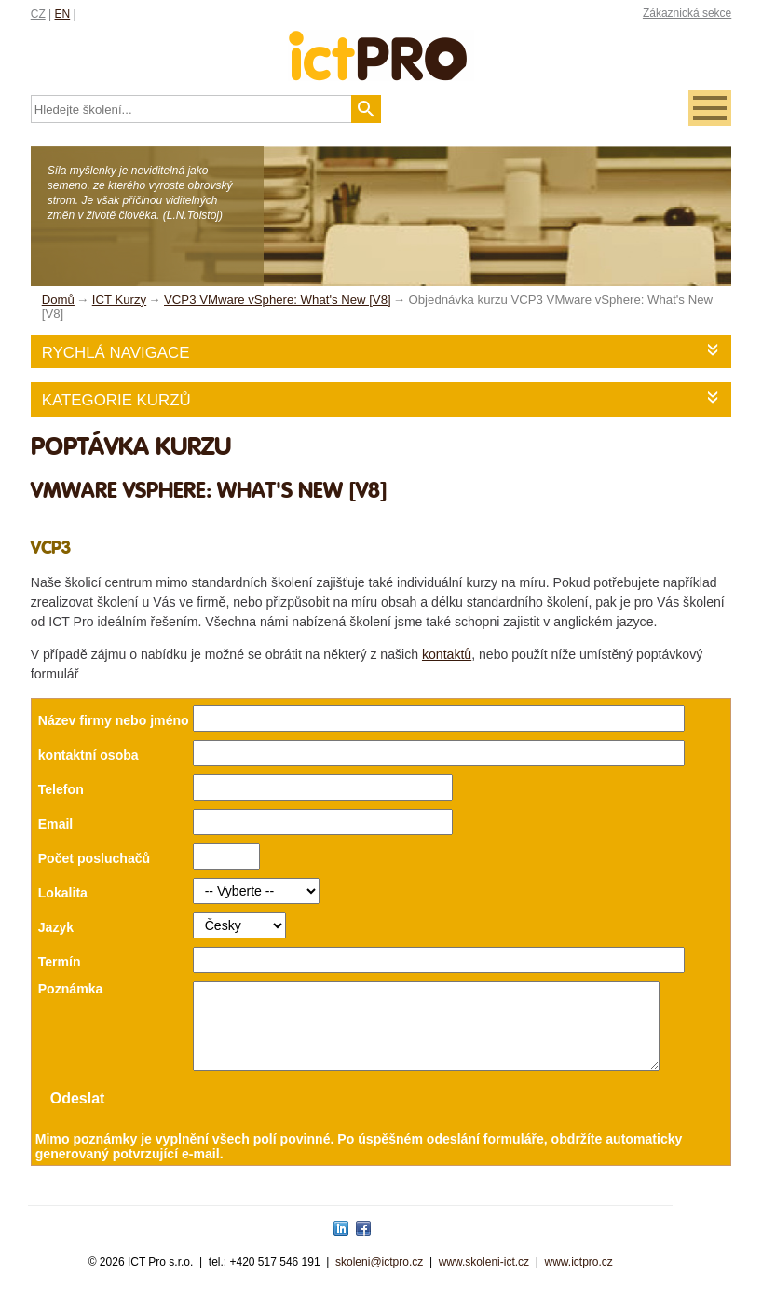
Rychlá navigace (116, 353)
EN (63, 14)
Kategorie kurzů (116, 400)
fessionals (380, 44)
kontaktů (446, 654)
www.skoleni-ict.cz (484, 1278)
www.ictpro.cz (579, 1278)
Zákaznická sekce (687, 13)
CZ (38, 14)
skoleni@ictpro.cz (379, 1278)
